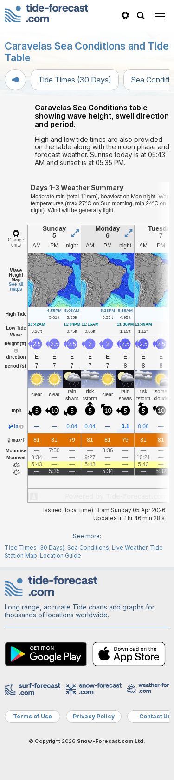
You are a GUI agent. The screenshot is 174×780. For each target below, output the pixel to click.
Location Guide (60, 555)
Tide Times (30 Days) (74, 79)
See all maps (16, 287)
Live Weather (129, 547)
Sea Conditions (88, 547)
